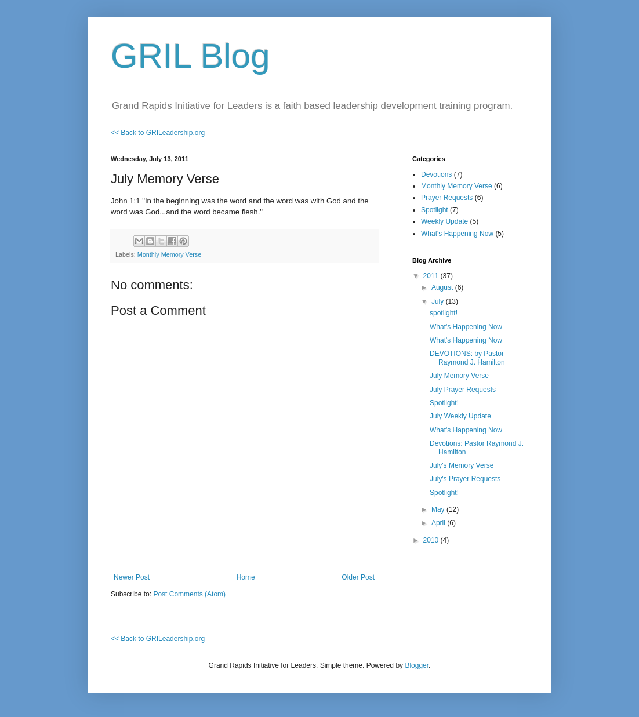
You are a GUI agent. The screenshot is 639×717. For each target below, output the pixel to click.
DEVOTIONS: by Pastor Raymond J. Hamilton (467, 358)
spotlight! (444, 313)
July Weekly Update (460, 416)
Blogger (417, 665)
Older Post (358, 577)
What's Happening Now (457, 234)
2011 (432, 276)
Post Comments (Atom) (189, 594)
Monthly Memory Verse (169, 254)
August (443, 287)
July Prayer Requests (463, 389)
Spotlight (434, 210)
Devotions (436, 174)
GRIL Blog (190, 56)
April (439, 523)
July (438, 301)
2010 (432, 540)
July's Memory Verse (461, 465)
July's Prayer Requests (465, 479)
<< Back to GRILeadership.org (158, 133)
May (438, 509)
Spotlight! (444, 403)
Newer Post (132, 577)
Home (246, 577)
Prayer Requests (447, 198)
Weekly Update (444, 221)
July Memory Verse (459, 376)
